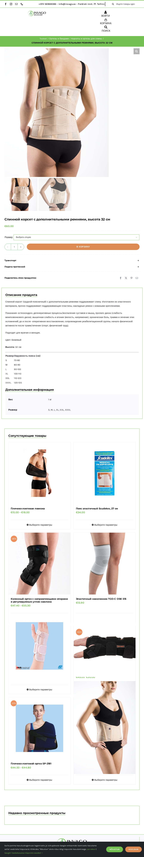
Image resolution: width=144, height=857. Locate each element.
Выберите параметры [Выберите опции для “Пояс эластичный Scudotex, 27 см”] (105, 525)
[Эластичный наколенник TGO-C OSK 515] (105, 564)
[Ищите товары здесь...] (125, 4)
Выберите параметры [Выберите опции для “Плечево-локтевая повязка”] (40, 525)
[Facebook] (120, 278)
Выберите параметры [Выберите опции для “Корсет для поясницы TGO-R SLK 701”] (105, 780)
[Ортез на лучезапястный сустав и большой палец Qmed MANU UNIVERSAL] (105, 646)
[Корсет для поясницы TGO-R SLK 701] (105, 727)
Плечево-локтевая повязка (28, 508)
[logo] (37, 11)
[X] (126, 278)
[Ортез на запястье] (39, 646)
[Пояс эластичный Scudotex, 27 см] (105, 473)
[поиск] (113, 4)
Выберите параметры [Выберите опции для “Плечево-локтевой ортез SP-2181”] (40, 780)
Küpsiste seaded (34, 853)
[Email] (137, 278)
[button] (137, 51)
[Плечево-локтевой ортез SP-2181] (39, 728)
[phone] (22, 4)
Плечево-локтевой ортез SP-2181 (31, 763)
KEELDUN (133, 849)
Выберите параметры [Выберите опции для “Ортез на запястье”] (40, 689)
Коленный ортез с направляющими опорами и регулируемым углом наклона (39, 600)
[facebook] (5, 4)
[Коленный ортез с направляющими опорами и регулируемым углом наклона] (39, 564)
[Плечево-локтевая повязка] (39, 473)
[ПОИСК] (106, 29)
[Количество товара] (14, 247)
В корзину (83, 247)
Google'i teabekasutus (14, 853)
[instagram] (11, 4)
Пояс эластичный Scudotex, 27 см (97, 508)
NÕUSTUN (115, 849)
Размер (9, 237)
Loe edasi (91, 849)
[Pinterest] (131, 278)
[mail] (16, 4)
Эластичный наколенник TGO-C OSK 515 (101, 598)
